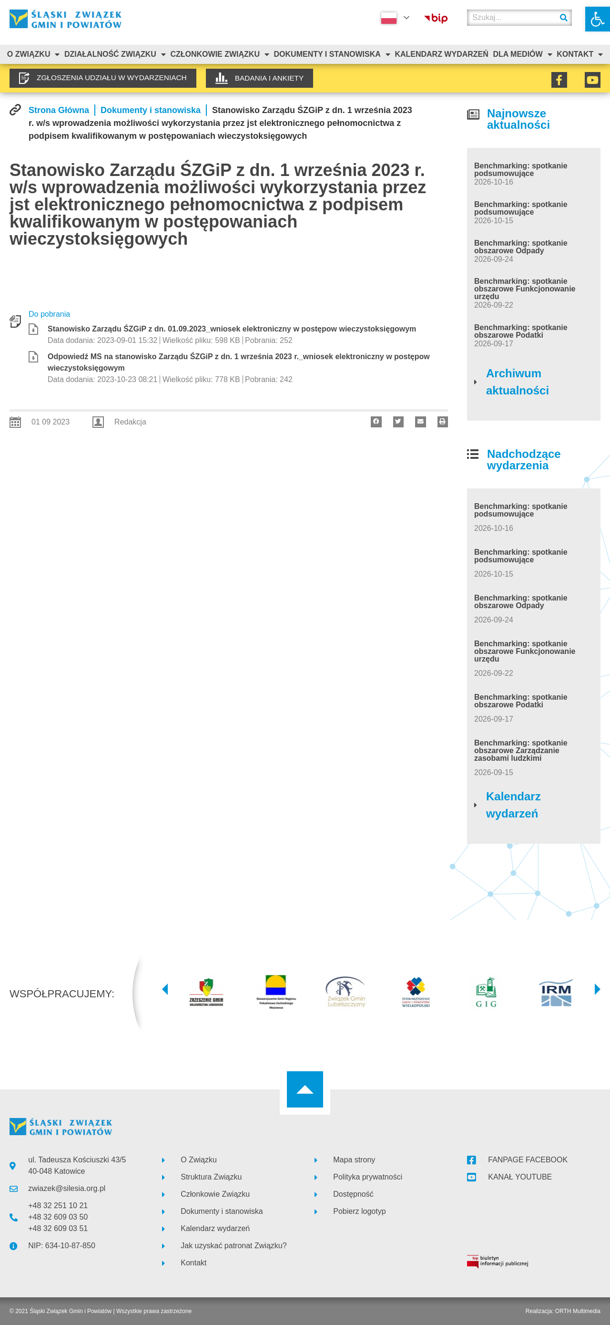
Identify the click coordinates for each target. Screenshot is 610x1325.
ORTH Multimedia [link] (577, 1311)
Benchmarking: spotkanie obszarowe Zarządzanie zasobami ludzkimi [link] (521, 750)
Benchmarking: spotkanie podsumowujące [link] (521, 169)
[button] (376, 421)
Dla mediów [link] (522, 54)
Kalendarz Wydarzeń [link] (441, 54)
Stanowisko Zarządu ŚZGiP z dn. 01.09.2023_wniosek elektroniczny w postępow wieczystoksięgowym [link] (232, 329)
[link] (597, 19)
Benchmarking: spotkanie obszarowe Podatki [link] (521, 331)
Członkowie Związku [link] (219, 54)
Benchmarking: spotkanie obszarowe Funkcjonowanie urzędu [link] (524, 288)
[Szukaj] (564, 18)
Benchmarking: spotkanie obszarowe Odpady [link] (521, 247)
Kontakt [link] (580, 54)
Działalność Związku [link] (115, 54)
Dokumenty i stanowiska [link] (332, 54)
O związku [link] (33, 54)
